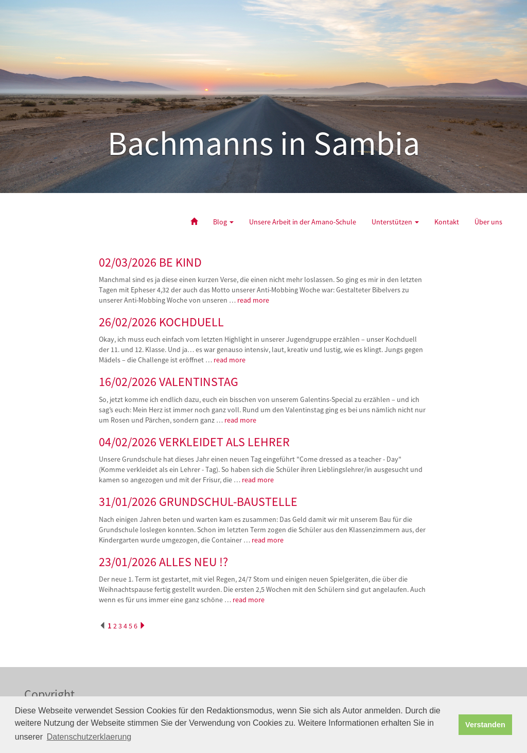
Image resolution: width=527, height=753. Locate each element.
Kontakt (446, 221)
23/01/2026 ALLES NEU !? (163, 562)
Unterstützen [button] (395, 221)
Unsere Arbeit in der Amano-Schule (302, 221)
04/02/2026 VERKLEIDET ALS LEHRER (194, 442)
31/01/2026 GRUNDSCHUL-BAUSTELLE (198, 502)
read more (254, 300)
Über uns (488, 221)
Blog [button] (223, 221)
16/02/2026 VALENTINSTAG (168, 382)
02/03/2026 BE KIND (150, 262)
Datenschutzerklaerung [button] (89, 736)
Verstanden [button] (485, 725)
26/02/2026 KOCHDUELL (161, 322)
